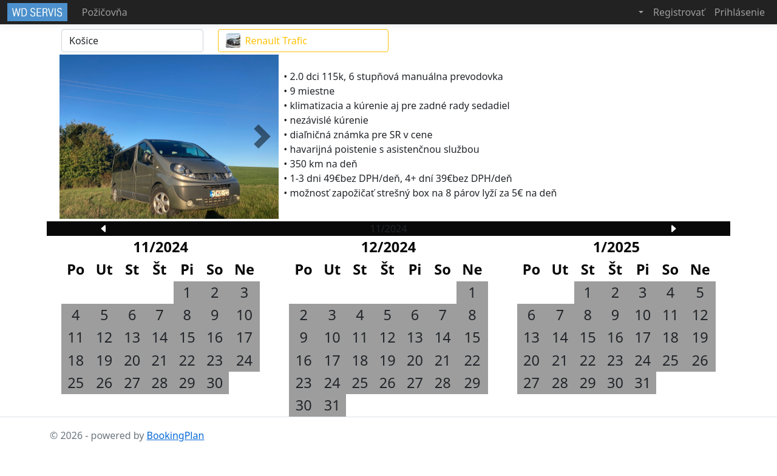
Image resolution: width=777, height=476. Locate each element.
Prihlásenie (739, 12)
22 (187, 360)
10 (244, 314)
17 (244, 337)
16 (214, 337)
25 (75, 382)
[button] (632, 12)
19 (104, 360)
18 (75, 360)
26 (104, 382)
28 (159, 382)
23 (214, 360)
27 (132, 382)
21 (159, 360)
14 (159, 337)
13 (132, 337)
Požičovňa (104, 12)
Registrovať (679, 12)
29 (187, 382)
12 (104, 337)
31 (332, 405)
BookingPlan (176, 435)
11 (75, 337)
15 (187, 337)
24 (244, 360)
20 (132, 360)
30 (214, 382)
